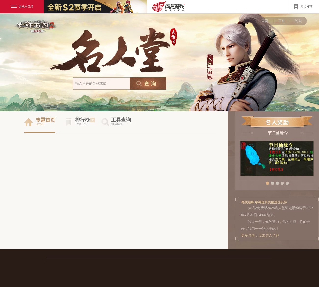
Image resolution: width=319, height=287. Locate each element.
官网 (264, 21)
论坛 (298, 21)
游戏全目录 (22, 6)
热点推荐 (303, 6)
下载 (281, 21)
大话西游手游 (36, 26)
